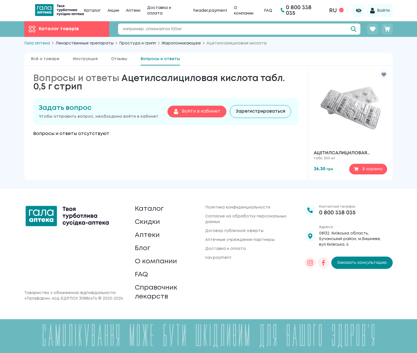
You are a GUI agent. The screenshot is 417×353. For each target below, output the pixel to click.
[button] (383, 74)
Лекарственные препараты (85, 43)
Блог (142, 248)
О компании (156, 261)
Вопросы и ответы (160, 59)
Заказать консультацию (362, 262)
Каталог (92, 10)
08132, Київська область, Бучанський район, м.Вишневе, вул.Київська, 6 (350, 239)
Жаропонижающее (181, 43)
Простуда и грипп (137, 43)
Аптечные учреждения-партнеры (240, 239)
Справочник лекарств (156, 292)
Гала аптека (37, 43)
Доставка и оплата (225, 248)
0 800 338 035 (337, 212)
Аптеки (133, 10)
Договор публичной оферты (234, 231)
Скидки (147, 222)
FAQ (268, 10)
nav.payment (218, 257)
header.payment (210, 10)
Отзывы (119, 59)
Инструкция (85, 59)
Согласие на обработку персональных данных (245, 219)
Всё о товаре (45, 59)
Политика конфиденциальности (237, 207)
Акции (113, 10)
